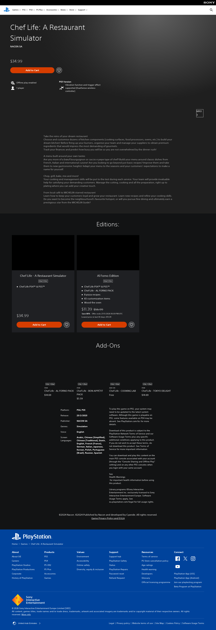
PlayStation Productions (23, 569)
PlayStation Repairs (118, 569)
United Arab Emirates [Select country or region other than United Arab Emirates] (27, 623)
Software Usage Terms (193, 623)
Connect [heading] (178, 552)
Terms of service (150, 556)
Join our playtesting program (188, 582)
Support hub (115, 556)
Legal (111, 623)
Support (81, 10)
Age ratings (147, 565)
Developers (147, 573)
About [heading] (15, 552)
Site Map (159, 623)
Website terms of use (142, 623)
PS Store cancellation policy (155, 560)
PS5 (23, 10)
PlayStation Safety (118, 560)
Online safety (83, 565)
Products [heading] (49, 552)
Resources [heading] (147, 552)
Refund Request (117, 578)
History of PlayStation (22, 578)
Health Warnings (117, 477)
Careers (15, 560)
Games (15, 10)
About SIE (16, 556)
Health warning (149, 569)
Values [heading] (80, 552)
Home (15, 544)
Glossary (146, 578)
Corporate (16, 573)
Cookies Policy (173, 623)
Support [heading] (113, 552)
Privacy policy (123, 623)
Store (71, 10)
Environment (83, 556)
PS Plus (39, 10)
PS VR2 (47, 565)
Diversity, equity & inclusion (90, 569)
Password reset (116, 573)
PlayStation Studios (21, 565)
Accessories (51, 10)
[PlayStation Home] (6, 10)
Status (112, 565)
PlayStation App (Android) (186, 578)
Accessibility (83, 560)
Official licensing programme (156, 582)
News (63, 10)
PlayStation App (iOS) (184, 573)
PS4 (31, 10)
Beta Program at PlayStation (187, 586)
